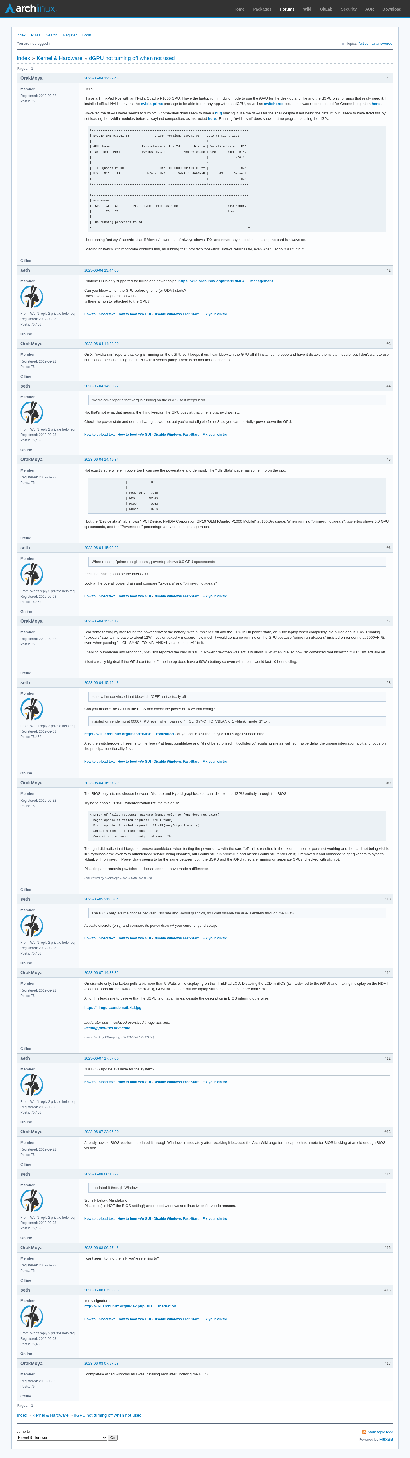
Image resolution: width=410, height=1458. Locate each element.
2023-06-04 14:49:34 (101, 459)
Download (391, 9)
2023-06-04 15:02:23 (101, 548)
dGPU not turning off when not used (132, 58)
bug (218, 113)
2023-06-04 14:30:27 (101, 386)
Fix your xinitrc (215, 314)
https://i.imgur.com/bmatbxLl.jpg (112, 1007)
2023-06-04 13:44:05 (101, 270)
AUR (369, 9)
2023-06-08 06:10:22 (101, 1174)
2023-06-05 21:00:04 (101, 899)
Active (363, 43)
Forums (287, 9)
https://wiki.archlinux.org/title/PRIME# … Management (225, 281)
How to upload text (99, 314)
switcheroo (274, 104)
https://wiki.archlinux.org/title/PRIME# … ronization (129, 734)
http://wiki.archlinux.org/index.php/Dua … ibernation (130, 1306)
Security (349, 9)
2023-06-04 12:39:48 (101, 78)
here (376, 104)
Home (239, 9)
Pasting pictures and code (107, 1028)
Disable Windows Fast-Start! (177, 314)
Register (70, 35)
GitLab (326, 9)
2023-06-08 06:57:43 (101, 1247)
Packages (262, 9)
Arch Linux (31, 8)
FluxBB (386, 1439)
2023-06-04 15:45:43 (101, 682)
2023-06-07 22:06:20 (101, 1132)
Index (21, 35)
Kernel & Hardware (60, 58)
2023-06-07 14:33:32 (101, 972)
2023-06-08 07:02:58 (101, 1290)
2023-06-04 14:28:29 (101, 344)
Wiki (307, 9)
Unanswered (382, 43)
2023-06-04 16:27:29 (101, 783)
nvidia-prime (152, 104)
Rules (35, 35)
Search (51, 35)
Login (86, 35)
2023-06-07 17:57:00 (101, 1058)
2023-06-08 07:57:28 (101, 1363)
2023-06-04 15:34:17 (101, 621)
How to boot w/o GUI (134, 314)
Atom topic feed (380, 1432)
